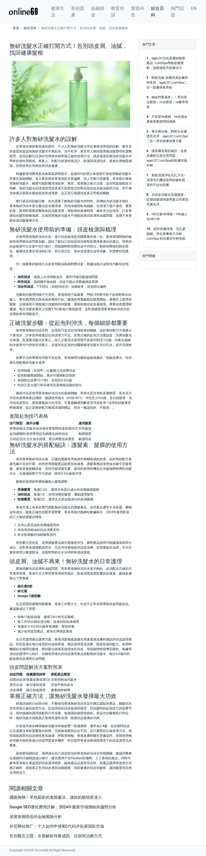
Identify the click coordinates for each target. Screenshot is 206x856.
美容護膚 (77, 11)
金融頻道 (97, 11)
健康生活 (57, 11)
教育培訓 (117, 11)
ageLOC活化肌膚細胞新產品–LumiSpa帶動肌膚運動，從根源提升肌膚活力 (165, 63)
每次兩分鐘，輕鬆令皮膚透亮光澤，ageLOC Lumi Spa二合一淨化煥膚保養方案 (167, 136)
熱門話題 (177, 11)
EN (194, 8)
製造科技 (137, 11)
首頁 (16, 28)
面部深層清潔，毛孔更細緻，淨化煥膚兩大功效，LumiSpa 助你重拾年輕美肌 (165, 233)
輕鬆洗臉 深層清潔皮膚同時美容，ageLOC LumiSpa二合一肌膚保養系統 (167, 82)
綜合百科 (157, 11)
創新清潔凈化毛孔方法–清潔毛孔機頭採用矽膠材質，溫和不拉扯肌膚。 (167, 180)
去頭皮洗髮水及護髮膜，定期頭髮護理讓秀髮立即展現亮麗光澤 (167, 199)
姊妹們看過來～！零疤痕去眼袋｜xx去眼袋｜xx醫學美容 (167, 102)
